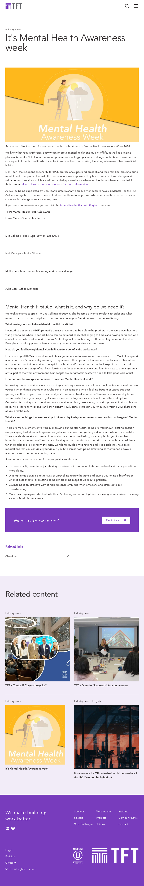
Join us (100, 824)
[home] (14, 6)
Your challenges (83, 824)
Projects (101, 818)
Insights (123, 811)
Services (79, 811)
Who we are (103, 811)
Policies (10, 856)
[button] (135, 6)
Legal (8, 850)
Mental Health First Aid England (79, 205)
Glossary (10, 862)
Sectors (78, 818)
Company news (128, 818)
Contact (123, 824)
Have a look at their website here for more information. (55, 184)
